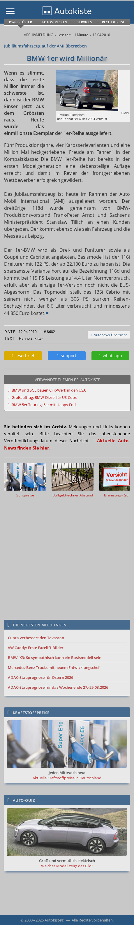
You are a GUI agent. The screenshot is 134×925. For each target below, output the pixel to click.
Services (84, 22)
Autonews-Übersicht (109, 334)
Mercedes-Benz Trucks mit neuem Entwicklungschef (54, 667)
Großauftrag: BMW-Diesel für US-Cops (44, 397)
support (66, 355)
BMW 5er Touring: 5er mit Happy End (44, 404)
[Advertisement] (67, 556)
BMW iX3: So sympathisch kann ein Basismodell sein (54, 657)
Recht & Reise (113, 22)
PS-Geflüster (20, 22)
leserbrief (23, 355)
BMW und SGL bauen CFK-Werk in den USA (49, 390)
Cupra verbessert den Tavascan (36, 637)
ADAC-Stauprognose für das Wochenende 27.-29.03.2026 (58, 687)
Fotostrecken (54, 22)
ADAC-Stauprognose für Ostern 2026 (40, 677)
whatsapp (110, 355)
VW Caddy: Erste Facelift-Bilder (36, 647)
